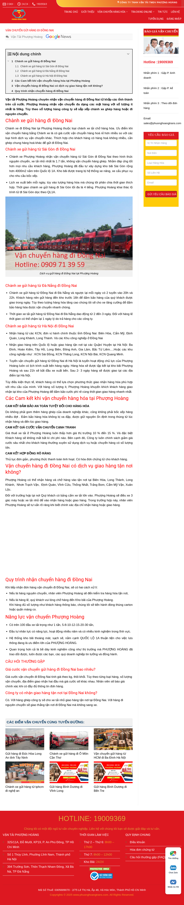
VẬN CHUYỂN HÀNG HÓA (112, 11)
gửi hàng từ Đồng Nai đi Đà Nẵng (46, 293)
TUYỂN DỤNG (156, 18)
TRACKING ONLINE (143, 11)
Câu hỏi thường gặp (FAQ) (148, 857)
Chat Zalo (173, 869)
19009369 (165, 62)
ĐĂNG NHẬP (174, 18)
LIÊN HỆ (175, 11)
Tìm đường (173, 855)
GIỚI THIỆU (87, 11)
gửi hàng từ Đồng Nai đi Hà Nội (56, 361)
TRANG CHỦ (71, 11)
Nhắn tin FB (173, 884)
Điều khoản (137, 842)
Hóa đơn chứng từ (142, 849)
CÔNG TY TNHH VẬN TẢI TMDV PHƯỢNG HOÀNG (148, 2)
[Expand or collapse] (128, 54)
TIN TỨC (163, 11)
